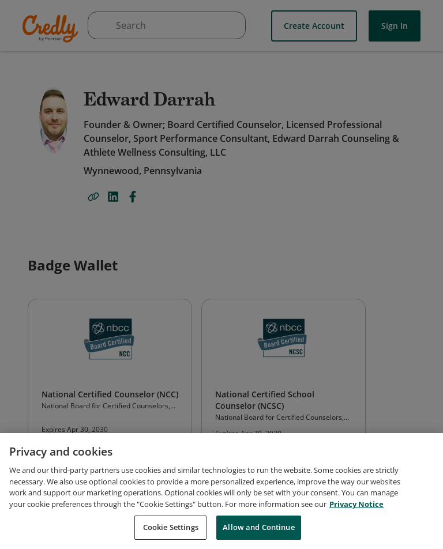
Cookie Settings (170, 527)
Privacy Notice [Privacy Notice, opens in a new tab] (356, 504)
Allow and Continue (258, 527)
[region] (221, 491)
